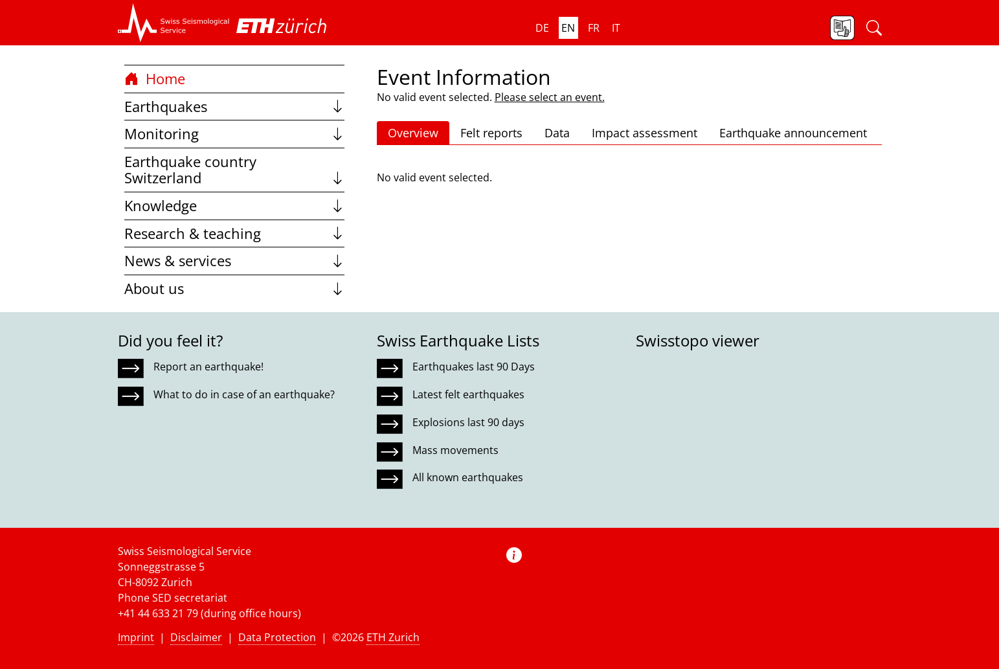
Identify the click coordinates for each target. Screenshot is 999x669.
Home (154, 79)
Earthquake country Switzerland (234, 170)
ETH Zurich (393, 637)
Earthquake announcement (793, 133)
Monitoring (234, 134)
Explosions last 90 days (468, 422)
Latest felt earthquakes (468, 394)
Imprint (136, 637)
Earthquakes (234, 106)
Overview (413, 133)
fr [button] (594, 28)
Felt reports (491, 133)
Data (557, 133)
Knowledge (234, 206)
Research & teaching (234, 233)
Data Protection (277, 637)
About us (234, 288)
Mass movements (455, 450)
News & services (234, 261)
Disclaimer (196, 637)
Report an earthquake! (208, 366)
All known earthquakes (467, 477)
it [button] (616, 28)
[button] (174, 22)
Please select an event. (550, 97)
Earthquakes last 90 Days (473, 366)
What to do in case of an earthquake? (244, 394)
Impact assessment (644, 133)
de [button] (542, 28)
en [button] (568, 28)
